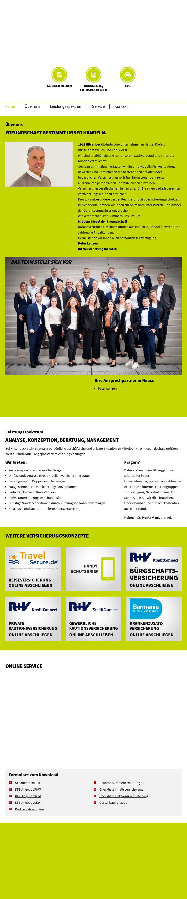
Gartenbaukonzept (113, 802)
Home (10, 106)
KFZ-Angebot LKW (28, 802)
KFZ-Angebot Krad (28, 796)
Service (98, 106)
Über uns (32, 106)
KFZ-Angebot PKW (28, 789)
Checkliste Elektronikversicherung (123, 796)
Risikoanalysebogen (29, 809)
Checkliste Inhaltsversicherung (121, 789)
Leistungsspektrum (66, 106)
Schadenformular (27, 783)
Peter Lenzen (107, 388)
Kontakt (120, 106)
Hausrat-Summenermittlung (119, 783)
